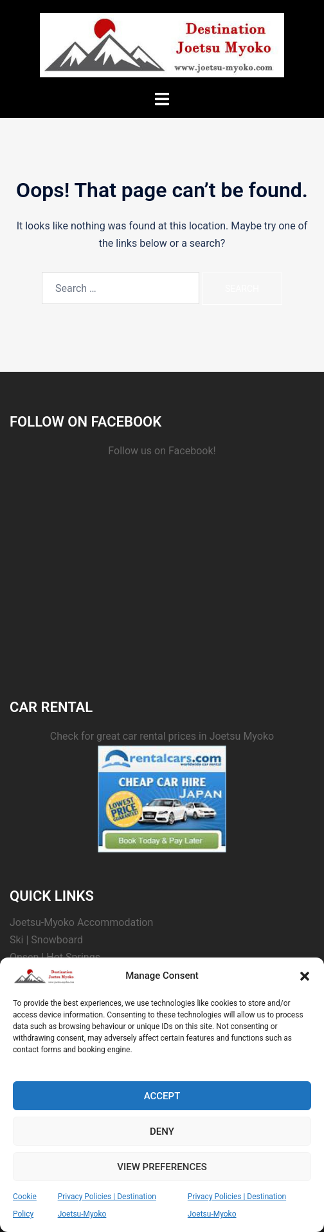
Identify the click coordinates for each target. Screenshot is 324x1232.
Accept (162, 1096)
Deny (162, 1131)
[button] (304, 976)
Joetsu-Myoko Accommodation (81, 922)
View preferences (161, 1167)
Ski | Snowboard (46, 940)
